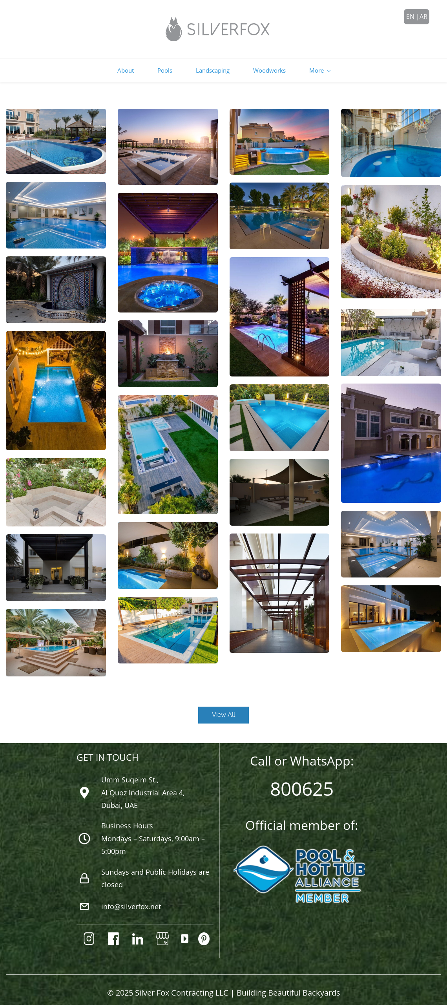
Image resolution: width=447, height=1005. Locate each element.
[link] (56, 454)
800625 (302, 779)
